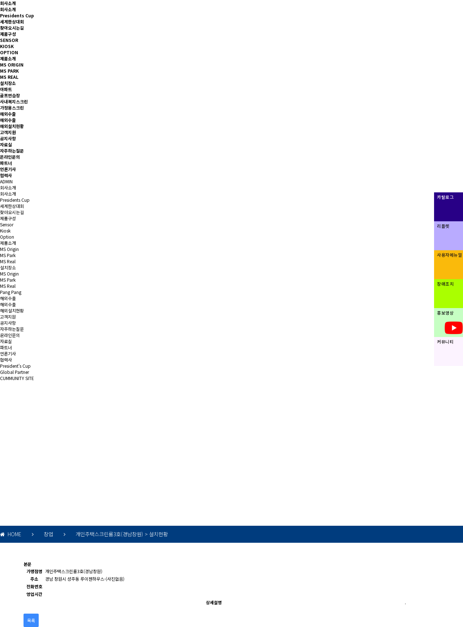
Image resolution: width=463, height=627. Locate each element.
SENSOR (9, 40)
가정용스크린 (12, 107)
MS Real (8, 261)
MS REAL (9, 77)
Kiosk (5, 230)
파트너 (6, 163)
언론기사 (8, 169)
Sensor (6, 224)
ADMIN (6, 181)
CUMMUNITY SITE (17, 378)
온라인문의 (10, 157)
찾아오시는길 (12, 28)
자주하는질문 (12, 151)
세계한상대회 (12, 21)
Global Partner (14, 372)
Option (7, 237)
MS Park (8, 255)
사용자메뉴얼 (449, 255)
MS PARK (9, 71)
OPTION (9, 52)
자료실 (6, 144)
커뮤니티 (445, 341)
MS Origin (9, 249)
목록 (31, 620)
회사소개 (8, 3)
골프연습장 (10, 95)
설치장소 (8, 83)
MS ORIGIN (12, 64)
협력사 (6, 175)
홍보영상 (445, 313)
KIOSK (7, 46)
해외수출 (8, 114)
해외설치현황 (12, 126)
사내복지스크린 (14, 101)
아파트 (6, 89)
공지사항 (8, 138)
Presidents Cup (17, 15)
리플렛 (443, 226)
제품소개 (8, 58)
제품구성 (8, 34)
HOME (10, 534)
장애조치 (445, 284)
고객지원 (8, 132)
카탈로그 (445, 197)
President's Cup (15, 366)
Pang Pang (10, 292)
